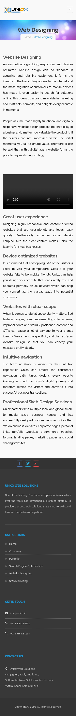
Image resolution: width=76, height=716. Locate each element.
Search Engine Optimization (26, 566)
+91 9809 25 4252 (20, 623)
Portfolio (14, 558)
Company (15, 551)
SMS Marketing (18, 580)
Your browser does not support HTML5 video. (38, 191)
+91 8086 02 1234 (20, 633)
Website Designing (20, 573)
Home (27, 37)
